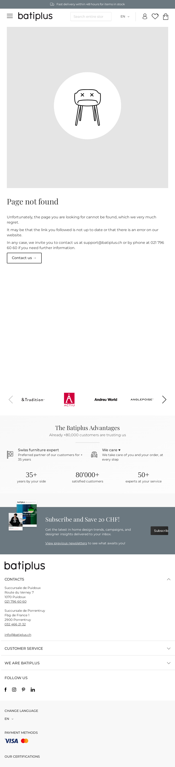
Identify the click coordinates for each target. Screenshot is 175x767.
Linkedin (33, 690)
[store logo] (35, 16)
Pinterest (23, 690)
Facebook (5, 690)
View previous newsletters (66, 543)
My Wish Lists (155, 17)
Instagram (14, 690)
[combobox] (90, 16)
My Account (145, 17)
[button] (126, 16)
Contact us (22, 258)
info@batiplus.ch (18, 635)
